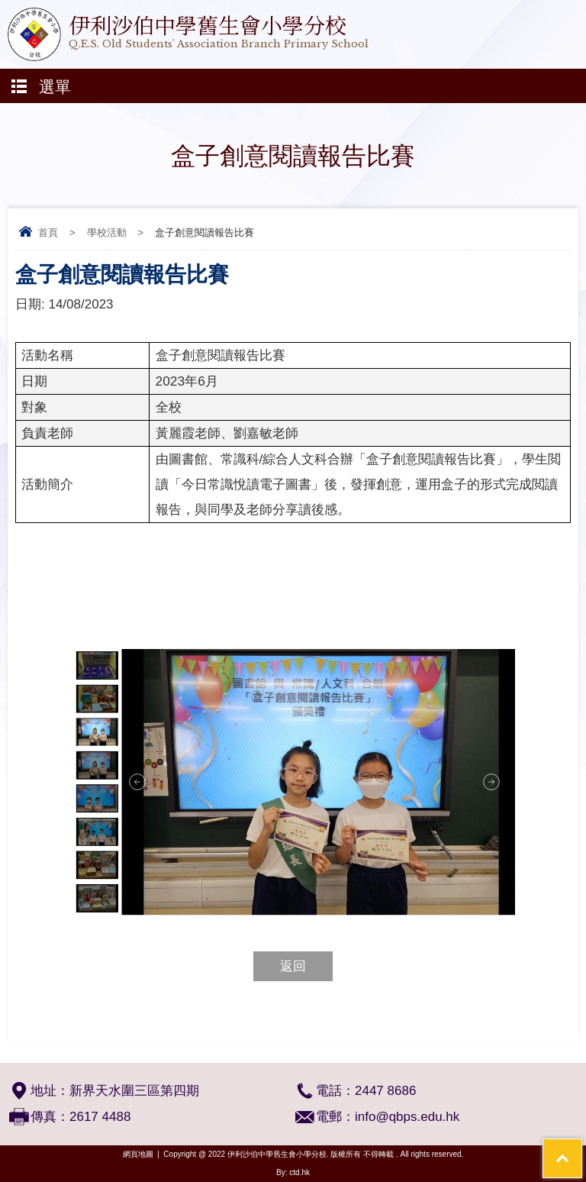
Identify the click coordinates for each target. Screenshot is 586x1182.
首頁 (48, 232)
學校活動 (107, 232)
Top (581, 1148)
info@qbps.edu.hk (407, 1116)
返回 (293, 966)
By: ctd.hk (293, 1172)
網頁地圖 (138, 1154)
